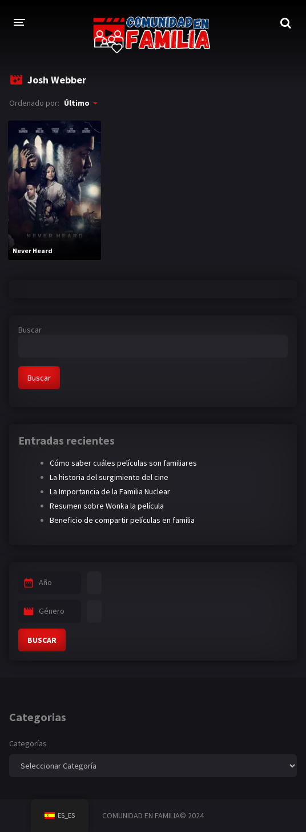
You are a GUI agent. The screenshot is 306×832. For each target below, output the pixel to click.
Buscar (30, 330)
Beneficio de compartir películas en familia (122, 520)
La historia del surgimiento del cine (109, 477)
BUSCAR (42, 640)
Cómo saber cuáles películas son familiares (123, 463)
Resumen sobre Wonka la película (107, 506)
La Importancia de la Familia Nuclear (110, 491)
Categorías (28, 743)
